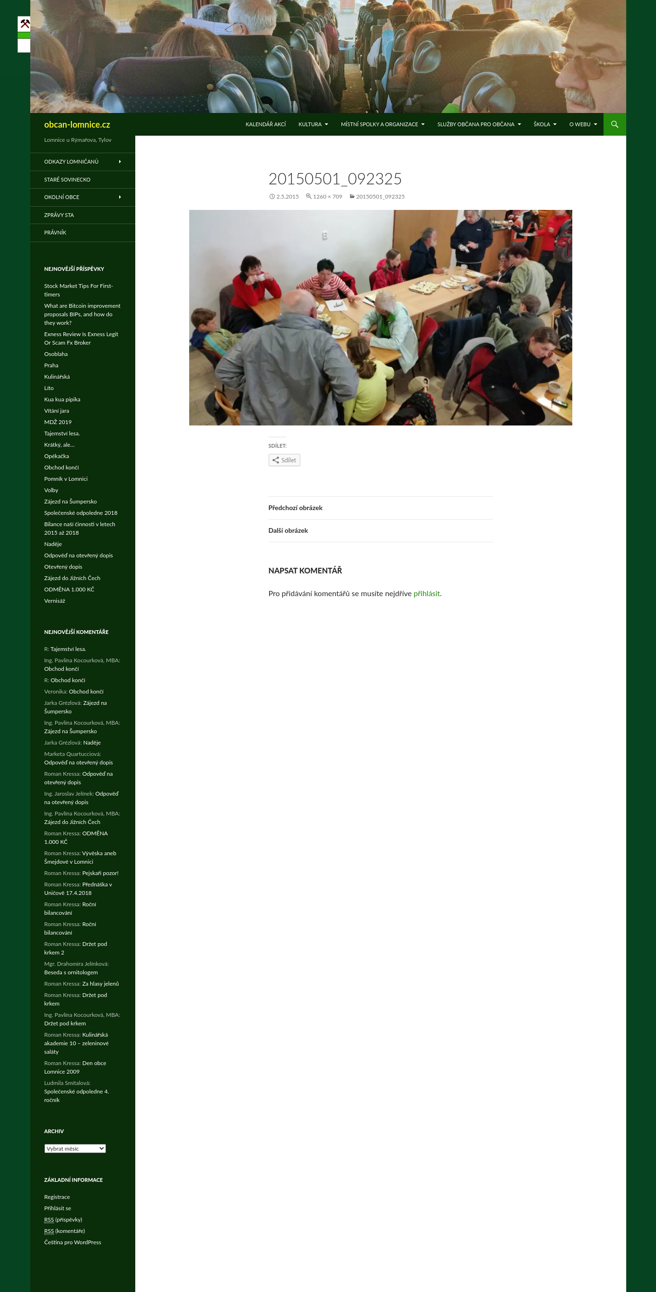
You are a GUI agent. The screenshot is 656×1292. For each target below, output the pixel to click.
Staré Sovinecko (67, 179)
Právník (55, 232)
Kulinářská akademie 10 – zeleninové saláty (76, 1043)
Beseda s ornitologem (71, 972)
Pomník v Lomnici (66, 478)
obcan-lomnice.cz (77, 124)
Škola (542, 124)
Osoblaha (56, 353)
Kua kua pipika (62, 399)
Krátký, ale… (59, 444)
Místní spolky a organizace (379, 124)
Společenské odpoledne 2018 (81, 512)
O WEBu (579, 124)
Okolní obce (61, 197)
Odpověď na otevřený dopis (78, 555)
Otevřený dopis (63, 566)
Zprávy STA (59, 215)
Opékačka (56, 456)
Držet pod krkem (65, 1023)
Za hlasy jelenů (100, 983)
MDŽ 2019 (58, 421)
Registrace (57, 1196)
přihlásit (427, 593)
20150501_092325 (380, 196)
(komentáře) (64, 1231)
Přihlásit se (57, 1208)
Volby (51, 490)
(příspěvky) (63, 1219)
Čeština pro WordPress (72, 1242)
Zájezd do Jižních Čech (72, 577)
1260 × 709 (327, 196)
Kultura (310, 124)
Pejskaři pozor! (100, 872)
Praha (51, 365)
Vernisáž (54, 600)
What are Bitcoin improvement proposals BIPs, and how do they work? (82, 314)
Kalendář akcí (266, 124)
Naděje (53, 543)
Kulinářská (57, 376)
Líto (49, 387)
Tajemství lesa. (62, 433)
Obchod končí (61, 467)
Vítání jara (57, 410)
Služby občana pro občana (476, 124)
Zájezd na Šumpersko (70, 501)
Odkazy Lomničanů (71, 161)
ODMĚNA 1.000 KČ (69, 589)
